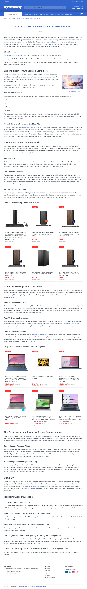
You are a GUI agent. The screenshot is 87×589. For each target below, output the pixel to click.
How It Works (48, 572)
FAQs (46, 573)
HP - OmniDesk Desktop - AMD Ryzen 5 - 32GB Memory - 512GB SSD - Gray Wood (43, 234)
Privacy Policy (22, 586)
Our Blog (6, 1)
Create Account (79, 1)
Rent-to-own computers (11, 517)
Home (5, 18)
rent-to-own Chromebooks (39, 334)
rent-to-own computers (41, 528)
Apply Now (47, 570)
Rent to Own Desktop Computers (72, 91)
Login (72, 1)
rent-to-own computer (17, 153)
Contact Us (47, 579)
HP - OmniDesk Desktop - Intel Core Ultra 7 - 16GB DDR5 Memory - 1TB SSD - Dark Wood (69, 273)
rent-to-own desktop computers (32, 127)
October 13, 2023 (43, 31)
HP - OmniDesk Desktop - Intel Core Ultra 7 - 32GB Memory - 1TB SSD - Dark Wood (15, 273)
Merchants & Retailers (50, 577)
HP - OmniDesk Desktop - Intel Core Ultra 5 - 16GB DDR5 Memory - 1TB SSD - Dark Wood (69, 234)
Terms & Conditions (41, 586)
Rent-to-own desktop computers (13, 55)
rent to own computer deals (48, 44)
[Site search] (43, 7)
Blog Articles (12, 18)
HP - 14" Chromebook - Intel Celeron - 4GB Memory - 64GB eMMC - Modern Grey (16, 418)
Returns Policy (31, 586)
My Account (47, 568)
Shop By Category (13, 14)
